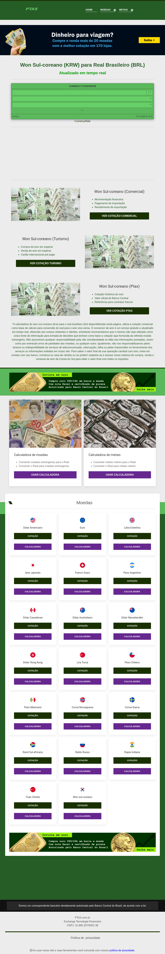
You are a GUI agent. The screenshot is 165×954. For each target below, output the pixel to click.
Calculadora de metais (105, 455)
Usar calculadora (45, 474)
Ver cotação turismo (45, 263)
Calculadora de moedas (31, 455)
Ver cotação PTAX (119, 310)
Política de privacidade (85, 935)
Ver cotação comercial (119, 215)
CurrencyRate (83, 121)
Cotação (33, 533)
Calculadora (33, 544)
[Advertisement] (82, 153)
